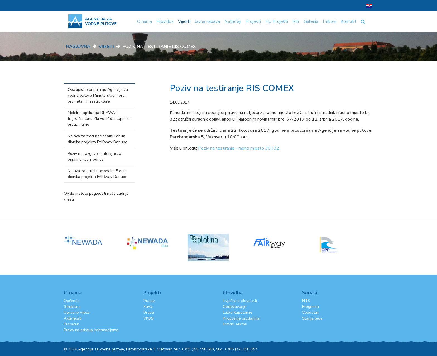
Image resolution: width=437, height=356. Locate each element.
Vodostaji (310, 312)
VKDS (148, 318)
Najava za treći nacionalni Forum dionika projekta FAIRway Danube (97, 139)
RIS (295, 21)
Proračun (71, 324)
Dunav (149, 300)
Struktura (72, 306)
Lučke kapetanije (237, 312)
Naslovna (78, 46)
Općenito (72, 300)
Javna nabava (207, 21)
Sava (147, 306)
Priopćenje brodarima (241, 318)
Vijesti (184, 21)
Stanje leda (312, 318)
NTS (306, 300)
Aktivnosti (72, 318)
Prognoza (310, 306)
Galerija (311, 21)
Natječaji (232, 21)
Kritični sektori (235, 324)
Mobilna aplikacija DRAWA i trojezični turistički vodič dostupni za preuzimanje (99, 118)
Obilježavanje (234, 306)
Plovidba (165, 21)
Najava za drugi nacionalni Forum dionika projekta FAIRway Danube (97, 173)
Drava (148, 312)
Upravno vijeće (77, 312)
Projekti (253, 21)
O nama (144, 21)
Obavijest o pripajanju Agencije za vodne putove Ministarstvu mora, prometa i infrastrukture (98, 95)
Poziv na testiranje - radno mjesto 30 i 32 (238, 148)
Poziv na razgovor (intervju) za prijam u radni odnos (94, 156)
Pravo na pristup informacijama (91, 330)
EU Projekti (276, 21)
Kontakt (348, 21)
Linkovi (329, 21)
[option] (95, 239)
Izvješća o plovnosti (240, 300)
